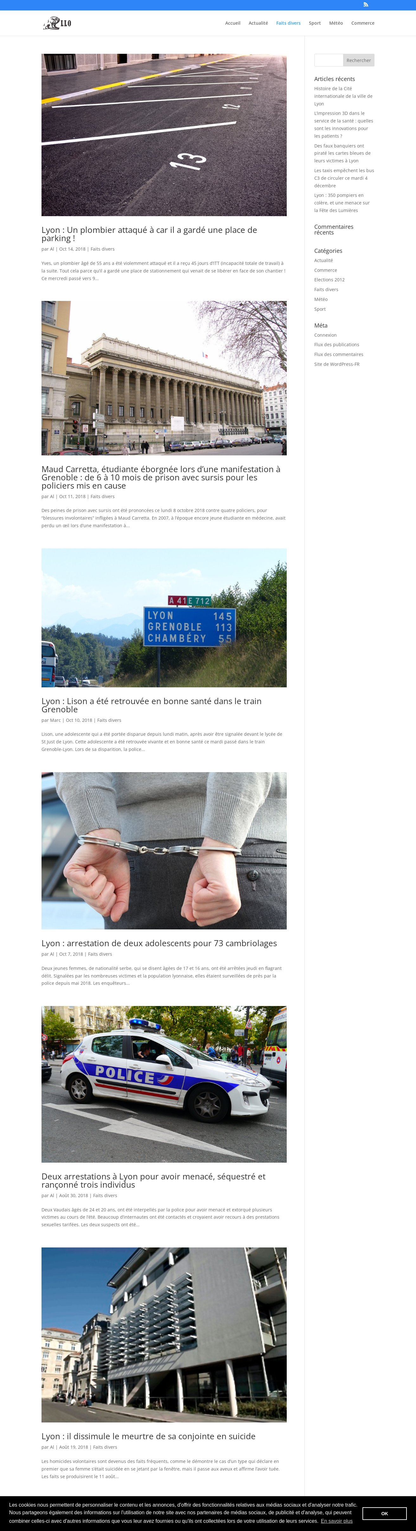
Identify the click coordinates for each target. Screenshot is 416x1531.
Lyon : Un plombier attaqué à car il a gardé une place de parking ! (149, 234)
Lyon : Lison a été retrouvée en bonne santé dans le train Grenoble (152, 705)
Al (52, 249)
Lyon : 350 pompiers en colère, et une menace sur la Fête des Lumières (342, 202)
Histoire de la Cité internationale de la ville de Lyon (343, 96)
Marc (55, 720)
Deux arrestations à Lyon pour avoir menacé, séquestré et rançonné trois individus (154, 1180)
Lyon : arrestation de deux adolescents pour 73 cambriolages (159, 943)
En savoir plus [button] (337, 1521)
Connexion (325, 335)
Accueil (232, 23)
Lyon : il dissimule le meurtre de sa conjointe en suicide (149, 1436)
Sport (315, 23)
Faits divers (288, 23)
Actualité (258, 23)
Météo (336, 23)
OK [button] (384, 1513)
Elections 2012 (329, 280)
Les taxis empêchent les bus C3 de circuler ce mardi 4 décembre (344, 178)
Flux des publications (336, 344)
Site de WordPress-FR (337, 364)
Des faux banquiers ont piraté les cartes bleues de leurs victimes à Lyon (342, 153)
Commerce (362, 23)
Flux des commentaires (338, 354)
